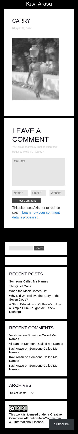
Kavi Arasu (39, 4)
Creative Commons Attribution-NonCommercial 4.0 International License (35, 418)
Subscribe (61, 424)
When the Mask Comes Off (28, 291)
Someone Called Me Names (28, 281)
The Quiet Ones (20, 286)
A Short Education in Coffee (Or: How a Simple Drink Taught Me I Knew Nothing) (35, 307)
